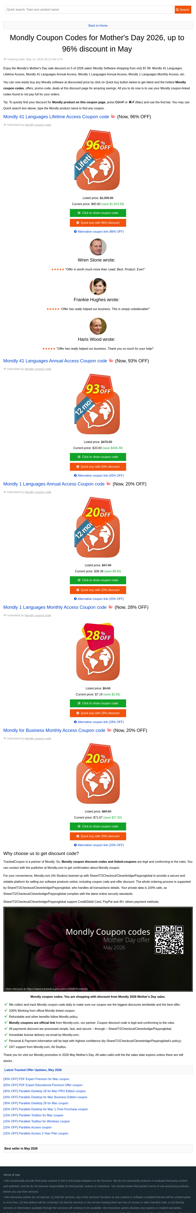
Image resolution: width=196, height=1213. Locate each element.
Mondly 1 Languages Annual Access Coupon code (57, 483)
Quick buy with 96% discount (97, 222)
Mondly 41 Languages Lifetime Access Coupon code (59, 116)
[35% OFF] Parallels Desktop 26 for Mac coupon (35, 1103)
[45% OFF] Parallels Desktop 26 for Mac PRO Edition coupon (44, 1091)
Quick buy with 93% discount (97, 466)
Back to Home (97, 25)
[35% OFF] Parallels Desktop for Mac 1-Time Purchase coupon (45, 1109)
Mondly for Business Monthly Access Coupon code (57, 730)
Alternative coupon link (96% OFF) (98, 231)
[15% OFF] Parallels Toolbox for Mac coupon (33, 1115)
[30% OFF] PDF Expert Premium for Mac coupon (36, 1079)
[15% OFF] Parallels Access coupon (27, 1127)
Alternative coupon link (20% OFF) (98, 598)
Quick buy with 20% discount (97, 590)
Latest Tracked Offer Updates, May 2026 (33, 1070)
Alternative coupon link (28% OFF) (98, 722)
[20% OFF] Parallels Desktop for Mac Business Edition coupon (45, 1097)
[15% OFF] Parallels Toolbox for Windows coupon (36, 1121)
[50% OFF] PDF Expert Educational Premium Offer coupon (43, 1085)
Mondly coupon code (38, 124)
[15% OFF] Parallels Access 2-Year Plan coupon (35, 1133)
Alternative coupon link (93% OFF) (98, 475)
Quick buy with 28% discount (97, 713)
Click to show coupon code (97, 213)
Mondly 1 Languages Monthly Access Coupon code (58, 607)
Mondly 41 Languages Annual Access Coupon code (58, 360)
